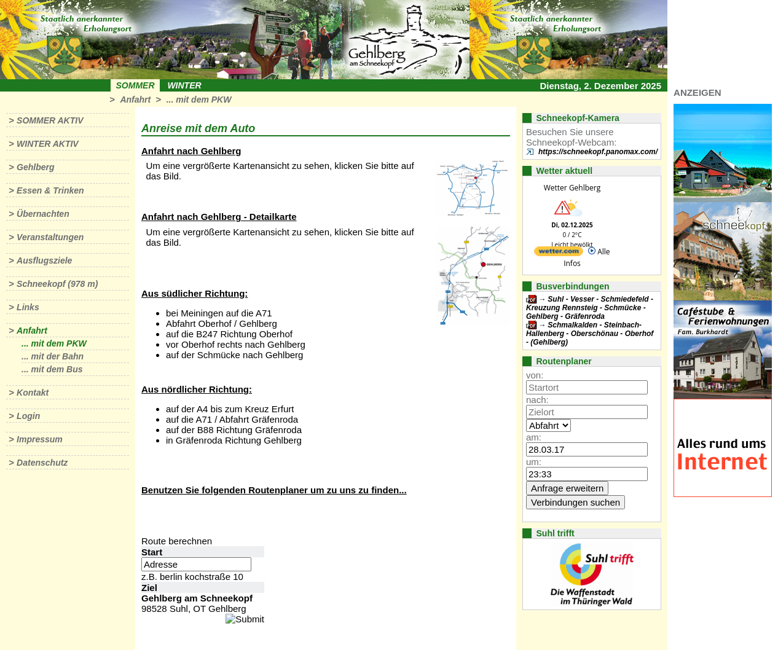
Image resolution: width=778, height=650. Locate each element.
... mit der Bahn (53, 356)
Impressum (40, 439)
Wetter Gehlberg (572, 187)
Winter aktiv (48, 144)
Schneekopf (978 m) (57, 284)
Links (28, 307)
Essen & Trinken (50, 190)
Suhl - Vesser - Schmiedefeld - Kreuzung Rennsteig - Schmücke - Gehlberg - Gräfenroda (589, 308)
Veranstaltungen (50, 237)
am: (533, 437)
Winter (184, 85)
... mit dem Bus (52, 369)
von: (534, 375)
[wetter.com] (558, 253)
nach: (537, 399)
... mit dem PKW (199, 99)
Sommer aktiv (50, 120)
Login (28, 416)
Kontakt (33, 392)
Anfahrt (135, 99)
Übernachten (43, 214)
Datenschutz (42, 463)
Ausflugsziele (44, 260)
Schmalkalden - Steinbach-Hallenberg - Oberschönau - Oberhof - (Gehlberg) (589, 334)
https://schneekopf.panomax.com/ (598, 151)
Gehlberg (35, 167)
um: (533, 461)
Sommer (135, 85)
